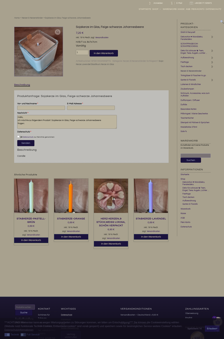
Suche (23, 312)
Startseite (145, 9)
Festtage (185, 62)
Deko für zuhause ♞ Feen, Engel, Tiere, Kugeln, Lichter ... (194, 51)
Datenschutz (213, 9)
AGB (188, 9)
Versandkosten (101, 38)
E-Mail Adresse (75, 104)
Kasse (181, 9)
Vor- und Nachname (27, 104)
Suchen (191, 160)
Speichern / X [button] (194, 328)
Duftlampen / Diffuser (190, 100)
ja (19, 137)
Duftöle (184, 105)
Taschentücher (187, 118)
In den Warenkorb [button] (31, 240)
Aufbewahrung (187, 57)
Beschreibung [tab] (22, 84)
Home (17, 18)
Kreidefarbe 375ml (189, 127)
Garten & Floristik (188, 80)
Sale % (184, 131)
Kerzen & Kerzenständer (32, 18)
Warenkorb (170, 9)
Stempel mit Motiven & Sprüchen (195, 122)
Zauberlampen (187, 89)
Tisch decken (186, 66)
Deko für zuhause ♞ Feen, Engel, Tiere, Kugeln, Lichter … (195, 189)
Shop (156, 9)
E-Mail (176, 3)
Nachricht (22, 113)
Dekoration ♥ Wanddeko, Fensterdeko (192, 38)
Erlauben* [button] (212, 328)
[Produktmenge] (82, 52)
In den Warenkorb (104, 53)
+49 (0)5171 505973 (201, 3)
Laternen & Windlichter (191, 84)
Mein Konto (198, 9)
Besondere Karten (188, 109)
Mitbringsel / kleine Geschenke (194, 114)
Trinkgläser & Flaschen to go (193, 75)
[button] (58, 32)
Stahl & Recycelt (188, 32)
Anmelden (155, 3)
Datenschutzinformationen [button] (19, 330)
